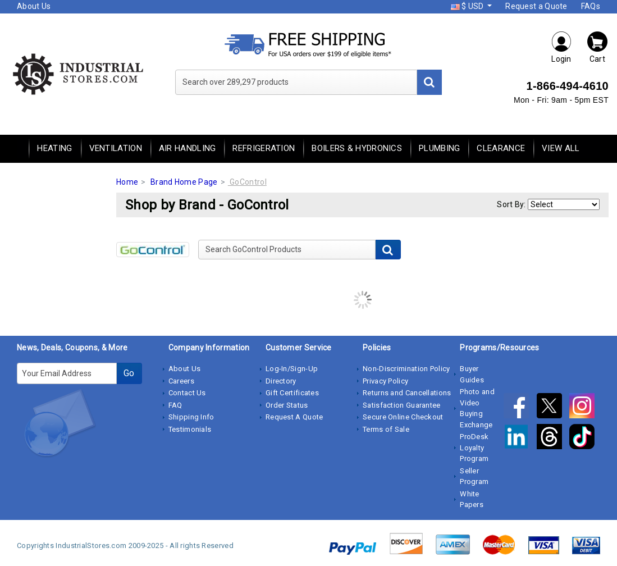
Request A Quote (294, 417)
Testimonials (190, 429)
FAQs (590, 6)
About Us (34, 6)
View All (560, 148)
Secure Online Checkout (403, 417)
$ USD (468, 6)
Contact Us (187, 393)
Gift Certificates (292, 393)
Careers (181, 381)
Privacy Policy (385, 381)
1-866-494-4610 (567, 86)
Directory (281, 381)
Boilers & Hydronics (357, 148)
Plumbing (439, 148)
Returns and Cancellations (407, 393)
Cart (597, 46)
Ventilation (115, 148)
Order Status (287, 405)
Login (561, 46)
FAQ (175, 405)
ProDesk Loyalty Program (474, 447)
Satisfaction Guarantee (402, 405)
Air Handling (187, 148)
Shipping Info (191, 417)
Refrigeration (263, 148)
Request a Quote (536, 6)
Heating (54, 148)
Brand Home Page (184, 181)
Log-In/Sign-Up (292, 368)
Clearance (501, 148)
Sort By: (511, 204)
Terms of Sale (386, 429)
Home (127, 181)
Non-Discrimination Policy (406, 368)
